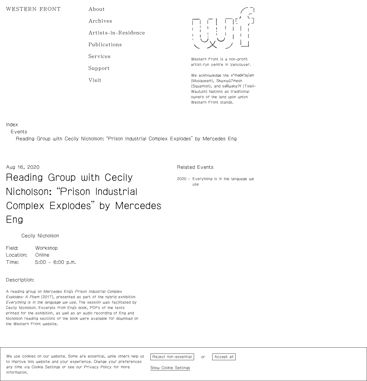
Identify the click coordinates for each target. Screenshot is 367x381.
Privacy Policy (98, 367)
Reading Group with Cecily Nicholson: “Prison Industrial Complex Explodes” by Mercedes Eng (126, 138)
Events (19, 131)
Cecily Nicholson (40, 235)
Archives (100, 21)
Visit (95, 80)
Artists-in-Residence (117, 32)
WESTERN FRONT (33, 9)
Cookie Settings (175, 368)
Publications (105, 44)
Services (100, 56)
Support (99, 68)
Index (12, 124)
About (97, 9)
